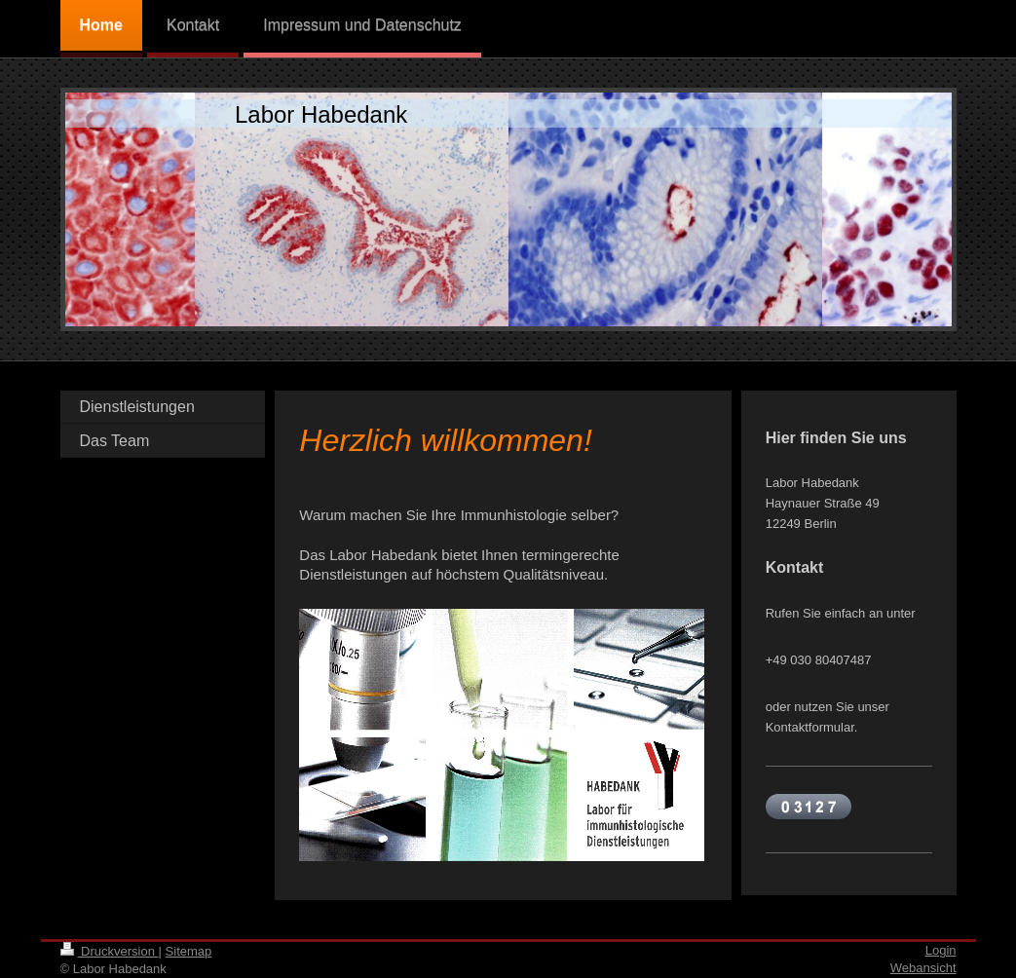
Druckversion (109, 951)
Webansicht (923, 967)
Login (941, 950)
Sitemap (189, 951)
